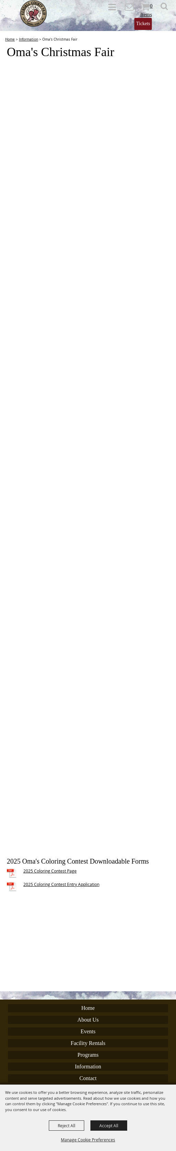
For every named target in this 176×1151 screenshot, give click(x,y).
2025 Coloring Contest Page (50, 871)
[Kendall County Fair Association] (33, 13)
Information (28, 39)
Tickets (143, 23)
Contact (88, 1078)
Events (88, 1031)
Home (10, 39)
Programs (87, 1055)
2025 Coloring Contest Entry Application (61, 884)
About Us (88, 1020)
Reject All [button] (66, 1125)
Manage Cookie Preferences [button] (88, 1139)
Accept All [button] (108, 1125)
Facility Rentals (88, 1043)
